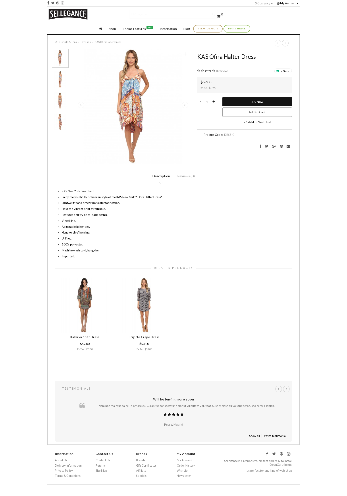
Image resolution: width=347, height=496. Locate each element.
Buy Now (257, 101)
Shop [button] (112, 28)
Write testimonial (275, 437)
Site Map (101, 471)
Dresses (86, 41)
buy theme (237, 28)
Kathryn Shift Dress (84, 337)
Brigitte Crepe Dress (144, 337)
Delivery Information (68, 466)
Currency (264, 3)
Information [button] (168, 28)
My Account (288, 3)
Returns (101, 466)
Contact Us (103, 461)
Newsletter (184, 477)
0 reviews (222, 71)
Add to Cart (257, 112)
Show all (254, 437)
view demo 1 (208, 28)
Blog (186, 28)
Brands (140, 461)
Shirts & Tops (69, 41)
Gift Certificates (146, 466)
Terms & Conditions (68, 477)
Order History (186, 466)
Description (161, 176)
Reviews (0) (186, 176)
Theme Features (138, 28)
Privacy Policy (64, 471)
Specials (141, 477)
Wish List (182, 471)
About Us (61, 461)
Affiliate (141, 471)
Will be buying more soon (173, 400)
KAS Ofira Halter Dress (108, 41)
